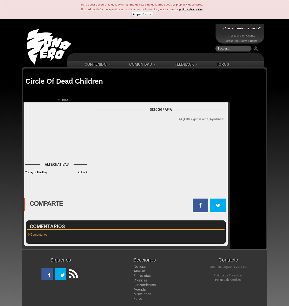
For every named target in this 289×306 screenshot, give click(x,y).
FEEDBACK (186, 64)
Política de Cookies (228, 279)
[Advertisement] (143, 38)
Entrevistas (142, 276)
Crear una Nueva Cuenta (242, 41)
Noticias (140, 267)
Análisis (139, 271)
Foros (138, 298)
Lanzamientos (145, 285)
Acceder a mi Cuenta (241, 35)
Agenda (140, 289)
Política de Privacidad (228, 275)
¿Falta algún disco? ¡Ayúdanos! (201, 119)
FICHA (36, 100)
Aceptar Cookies (142, 14)
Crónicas (140, 280)
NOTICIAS (63, 100)
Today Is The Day (36, 172)
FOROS (222, 64)
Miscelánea (142, 294)
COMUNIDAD (142, 64)
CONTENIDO (97, 64)
